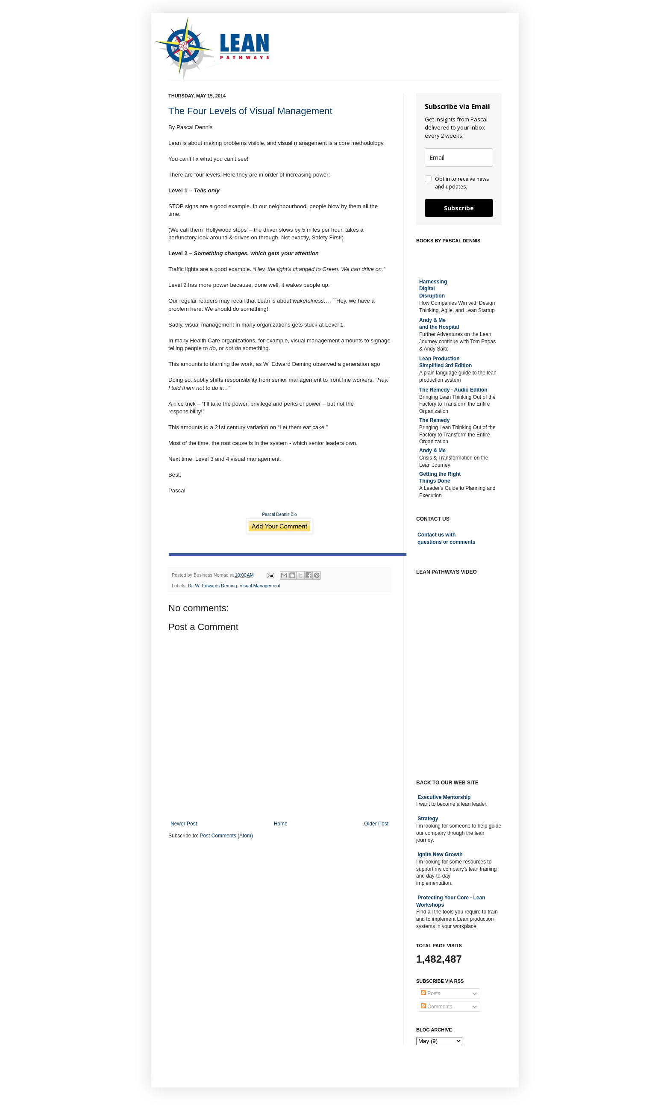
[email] (459, 157)
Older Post (376, 824)
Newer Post (183, 824)
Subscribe (459, 208)
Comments (436, 1007)
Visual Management (259, 585)
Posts (430, 993)
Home (281, 824)
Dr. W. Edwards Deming (212, 585)
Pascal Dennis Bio (279, 514)
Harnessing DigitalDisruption (433, 289)
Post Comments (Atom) (226, 836)
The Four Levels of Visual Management (250, 111)
